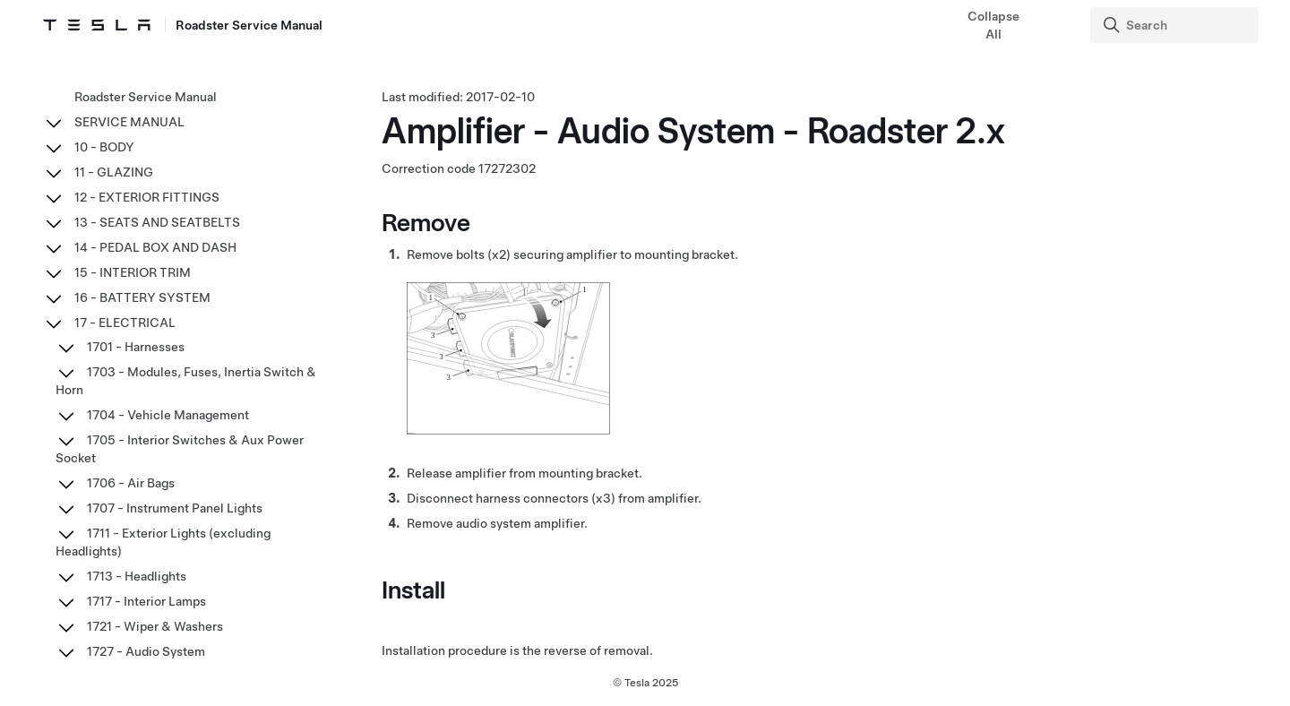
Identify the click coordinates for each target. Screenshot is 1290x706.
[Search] (1176, 25)
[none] (508, 430)
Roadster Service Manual (145, 97)
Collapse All (993, 25)
